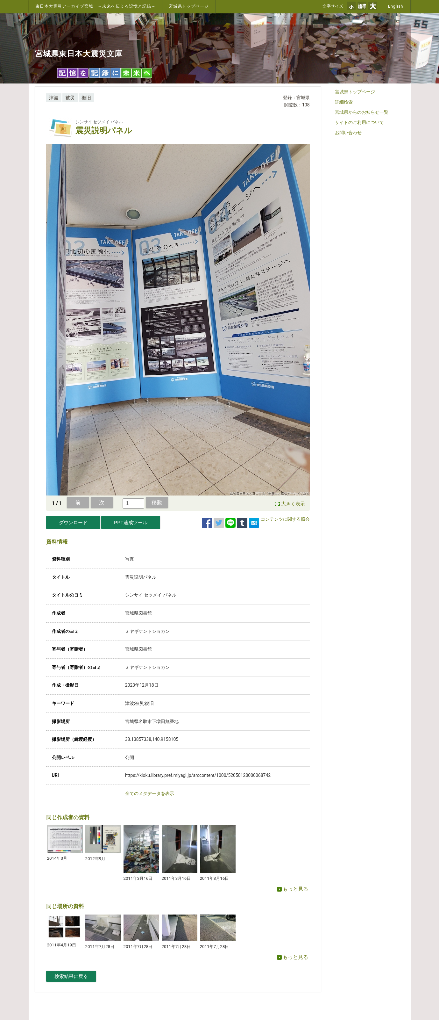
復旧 (86, 98)
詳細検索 (344, 102)
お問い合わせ (348, 132)
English (395, 6)
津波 (54, 98)
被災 (70, 98)
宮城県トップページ (189, 6)
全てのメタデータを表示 (149, 793)
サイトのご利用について (359, 122)
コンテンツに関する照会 (285, 519)
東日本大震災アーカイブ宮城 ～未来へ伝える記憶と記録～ (95, 6)
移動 (157, 502)
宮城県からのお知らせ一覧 (361, 112)
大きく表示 (293, 504)
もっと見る (292, 889)
